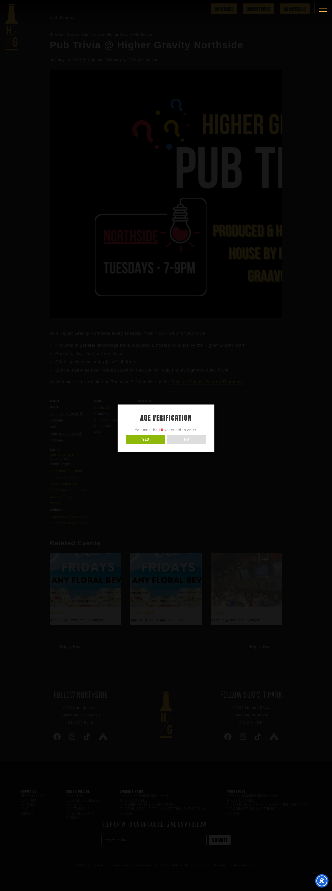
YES (145, 439)
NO (186, 439)
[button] (323, 9)
